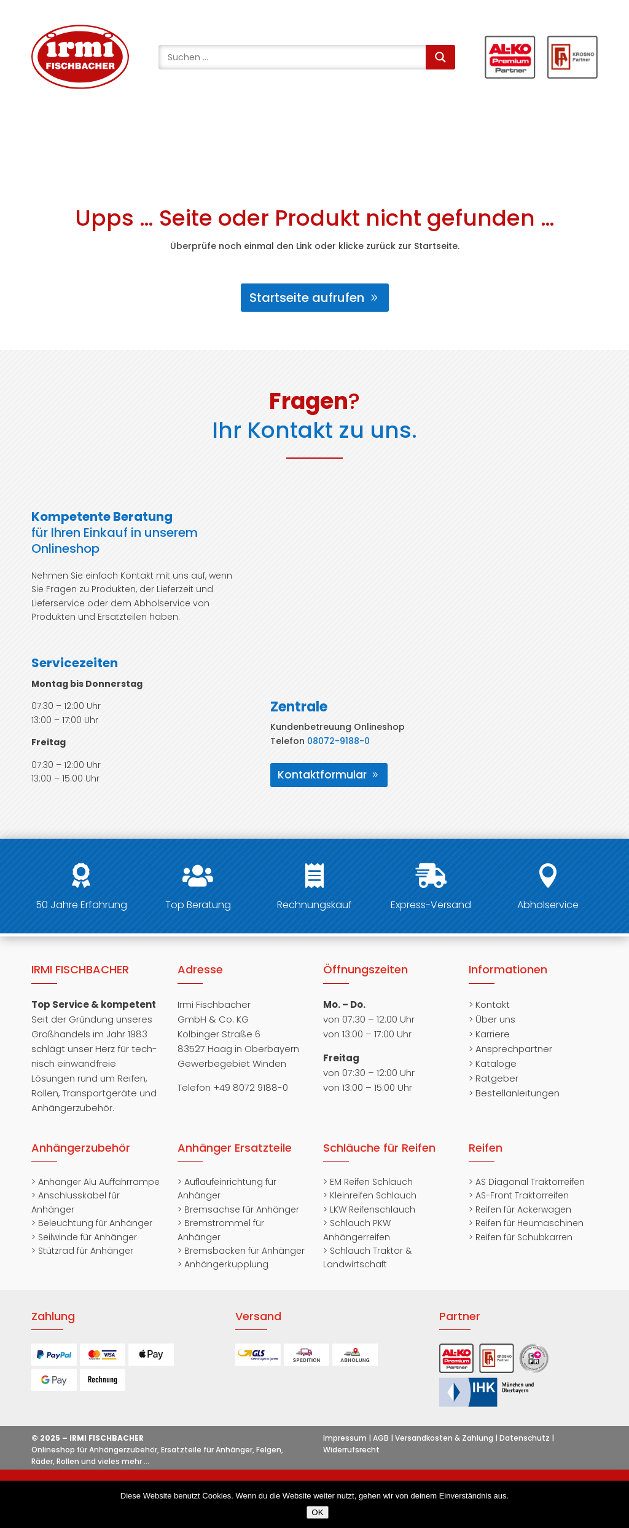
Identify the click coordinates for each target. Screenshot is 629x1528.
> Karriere (489, 1033)
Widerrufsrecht (351, 1449)
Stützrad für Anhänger (85, 1251)
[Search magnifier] (440, 57)
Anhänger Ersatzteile (235, 1147)
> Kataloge (493, 1063)
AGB (381, 1438)
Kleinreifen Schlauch (373, 1195)
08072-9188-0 (338, 741)
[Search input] (295, 57)
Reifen (485, 1147)
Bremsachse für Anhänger (241, 1209)
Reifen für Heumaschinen (529, 1223)
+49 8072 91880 (87, 129)
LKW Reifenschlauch (372, 1209)
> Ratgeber (493, 1078)
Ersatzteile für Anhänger (206, 1449)
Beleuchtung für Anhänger (95, 1223)
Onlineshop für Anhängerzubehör (94, 1449)
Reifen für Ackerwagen (523, 1209)
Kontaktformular (322, 774)
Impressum (345, 1438)
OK (317, 1512)
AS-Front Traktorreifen (522, 1195)
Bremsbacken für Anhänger (244, 1251)
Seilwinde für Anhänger (87, 1237)
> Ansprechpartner (510, 1048)
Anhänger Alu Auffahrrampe (99, 1182)
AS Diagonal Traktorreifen (530, 1182)
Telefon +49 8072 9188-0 (233, 1087)
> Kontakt (489, 1004)
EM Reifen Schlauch (371, 1182)
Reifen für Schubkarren (523, 1237)
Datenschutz (524, 1438)
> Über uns (492, 1019)
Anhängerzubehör (80, 1147)
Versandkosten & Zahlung (444, 1438)
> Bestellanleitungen (514, 1093)
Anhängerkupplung (226, 1264)
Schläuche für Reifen (379, 1147)
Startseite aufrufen (306, 297)
